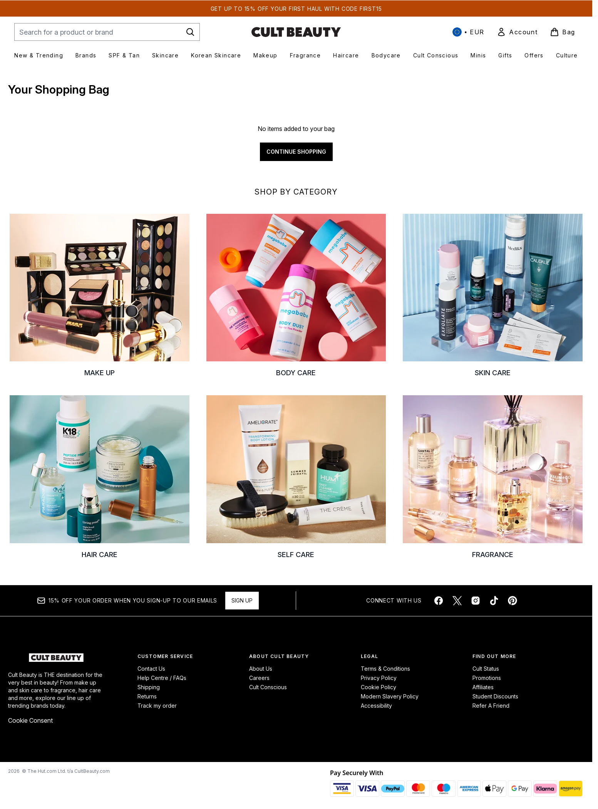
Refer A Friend (490, 705)
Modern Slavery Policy (390, 696)
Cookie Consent (30, 720)
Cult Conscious (268, 687)
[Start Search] (190, 31)
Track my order (157, 705)
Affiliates (483, 687)
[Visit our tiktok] (494, 600)
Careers (259, 678)
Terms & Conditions (385, 668)
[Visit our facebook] (438, 600)
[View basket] (562, 32)
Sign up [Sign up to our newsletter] (242, 600)
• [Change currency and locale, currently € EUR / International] (468, 32)
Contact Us (151, 668)
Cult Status (485, 668)
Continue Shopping (296, 151)
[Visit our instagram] (475, 600)
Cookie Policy (378, 687)
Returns (147, 696)
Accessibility (376, 705)
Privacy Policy (379, 678)
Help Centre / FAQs (161, 678)
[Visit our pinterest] (512, 600)
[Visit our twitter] (457, 600)
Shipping (148, 687)
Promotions (486, 678)
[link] (517, 32)
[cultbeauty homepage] (296, 32)
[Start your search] (107, 31)
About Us (260, 668)
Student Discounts (495, 696)
